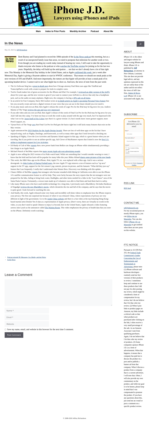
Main (38, 31)
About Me (108, 31)
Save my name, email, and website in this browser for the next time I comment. (40, 329)
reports (33, 145)
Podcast (95, 31)
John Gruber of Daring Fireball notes (37, 163)
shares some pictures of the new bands (95, 157)
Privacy (139, 169)
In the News (11, 260)
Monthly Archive (78, 31)
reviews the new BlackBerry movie (35, 187)
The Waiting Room (52, 208)
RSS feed (127, 188)
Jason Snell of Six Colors (34, 119)
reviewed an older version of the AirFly (94, 92)
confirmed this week (82, 72)
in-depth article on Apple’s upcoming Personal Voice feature (82, 101)
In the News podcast (82, 57)
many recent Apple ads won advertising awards (61, 151)
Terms (133, 169)
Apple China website (55, 199)
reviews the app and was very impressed (43, 110)
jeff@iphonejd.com (131, 208)
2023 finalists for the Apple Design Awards (45, 130)
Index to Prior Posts (55, 31)
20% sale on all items (81, 98)
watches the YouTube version (72, 66)
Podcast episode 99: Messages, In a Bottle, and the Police (26, 257)
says (34, 125)
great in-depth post (40, 86)
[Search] (140, 44)
